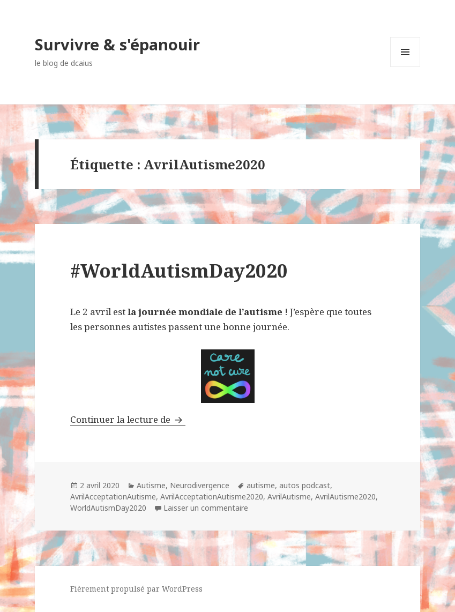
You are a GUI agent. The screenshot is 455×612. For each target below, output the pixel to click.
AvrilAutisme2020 (345, 496)
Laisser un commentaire (205, 508)
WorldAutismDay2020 (108, 508)
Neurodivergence (199, 485)
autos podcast (304, 485)
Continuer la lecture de (127, 419)
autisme (261, 485)
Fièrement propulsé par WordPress (136, 589)
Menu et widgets (405, 66)
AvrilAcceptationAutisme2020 (211, 496)
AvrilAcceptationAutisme (113, 496)
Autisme (151, 485)
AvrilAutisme (289, 496)
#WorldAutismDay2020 (179, 270)
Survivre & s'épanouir (117, 44)
